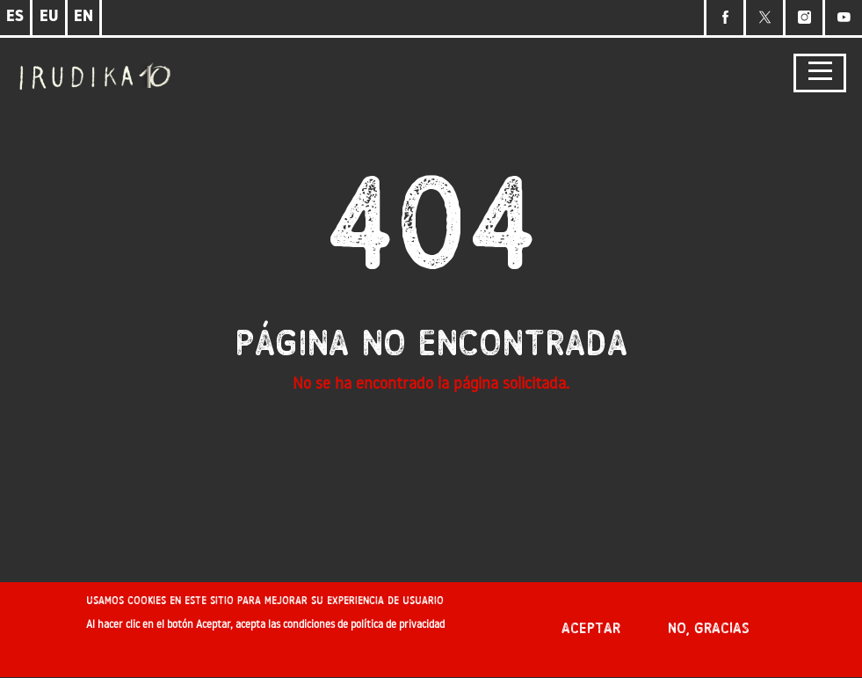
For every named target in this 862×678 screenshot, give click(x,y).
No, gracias (709, 633)
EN (83, 17)
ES (15, 17)
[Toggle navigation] (819, 73)
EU (49, 17)
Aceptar (590, 633)
